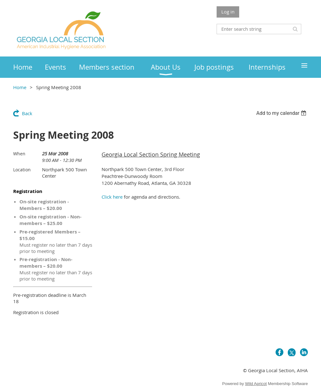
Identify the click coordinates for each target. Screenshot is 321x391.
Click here (112, 197)
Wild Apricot (256, 383)
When (19, 154)
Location (22, 170)
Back (27, 113)
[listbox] (282, 113)
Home (19, 87)
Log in (227, 11)
